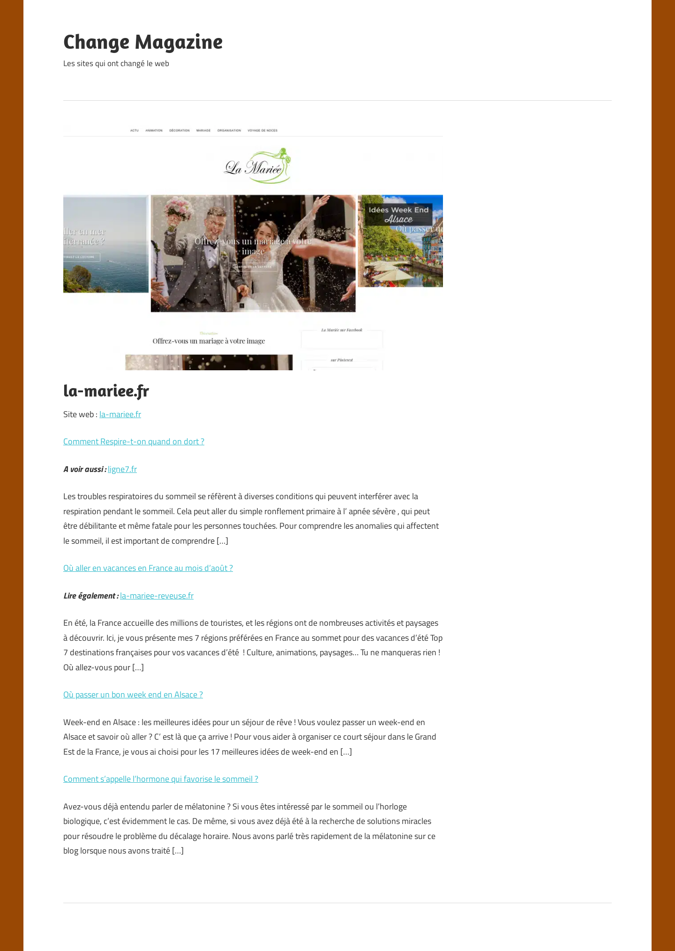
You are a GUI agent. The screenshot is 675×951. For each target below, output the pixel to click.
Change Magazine (143, 41)
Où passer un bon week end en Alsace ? (133, 694)
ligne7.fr (122, 469)
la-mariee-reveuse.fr (157, 595)
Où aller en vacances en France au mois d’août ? (148, 568)
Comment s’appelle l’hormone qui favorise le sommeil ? (160, 778)
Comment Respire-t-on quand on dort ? (133, 441)
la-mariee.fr (120, 414)
